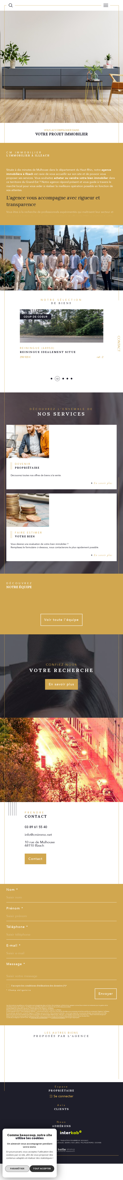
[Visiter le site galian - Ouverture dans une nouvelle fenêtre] (48, 1149)
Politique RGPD (87, 1159)
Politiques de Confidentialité (39, 1034)
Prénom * (14, 924)
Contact (118, 344)
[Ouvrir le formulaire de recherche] (11, 5)
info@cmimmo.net (38, 850)
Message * (15, 980)
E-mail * (13, 961)
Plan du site (42, 1159)
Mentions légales (56, 1159)
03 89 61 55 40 (36, 843)
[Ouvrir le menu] (105, 5)
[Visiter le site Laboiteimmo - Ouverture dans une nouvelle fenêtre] (61, 1169)
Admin (67, 1159)
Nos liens (75, 1159)
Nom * (12, 905)
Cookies (98, 1159)
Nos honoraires (29, 1159)
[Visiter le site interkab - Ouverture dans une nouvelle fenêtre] (71, 1149)
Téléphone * (17, 943)
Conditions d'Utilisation (58, 1034)
